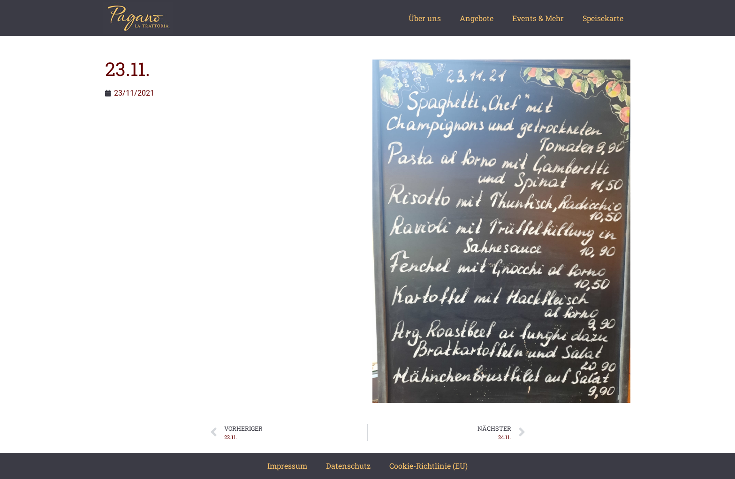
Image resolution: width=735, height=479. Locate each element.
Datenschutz (348, 466)
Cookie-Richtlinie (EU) (428, 466)
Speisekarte (603, 18)
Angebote (476, 18)
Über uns (425, 18)
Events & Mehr (538, 18)
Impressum (287, 466)
